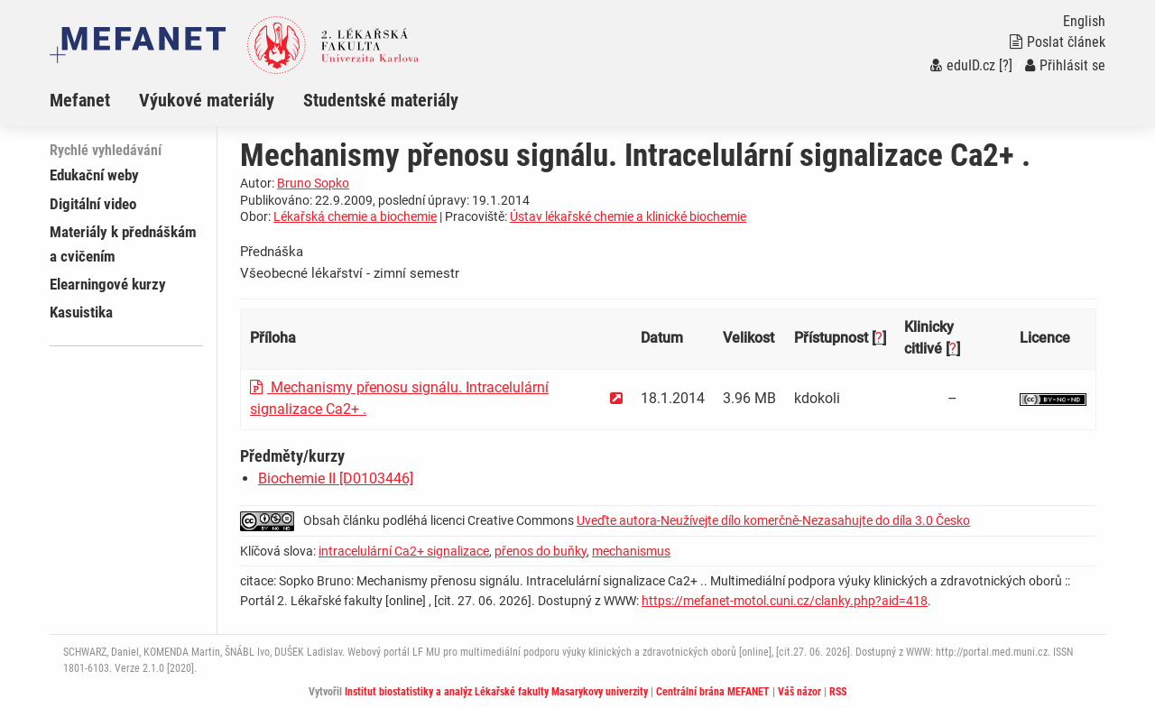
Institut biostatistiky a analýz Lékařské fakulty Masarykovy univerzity (496, 691)
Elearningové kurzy (108, 284)
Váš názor (799, 691)
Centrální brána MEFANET (713, 691)
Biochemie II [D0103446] (335, 478)
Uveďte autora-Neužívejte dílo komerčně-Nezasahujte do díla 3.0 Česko (773, 520)
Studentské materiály (380, 100)
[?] (1005, 65)
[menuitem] (94, 100)
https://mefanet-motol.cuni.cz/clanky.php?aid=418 (785, 600)
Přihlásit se (1065, 65)
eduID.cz (962, 65)
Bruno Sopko (313, 183)
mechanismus (631, 551)
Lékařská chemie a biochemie (355, 216)
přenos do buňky (540, 551)
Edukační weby (94, 175)
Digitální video (93, 204)
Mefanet (80, 100)
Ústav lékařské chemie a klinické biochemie (628, 216)
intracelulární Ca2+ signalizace (404, 551)
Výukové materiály (206, 100)
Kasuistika (81, 312)
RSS (837, 691)
